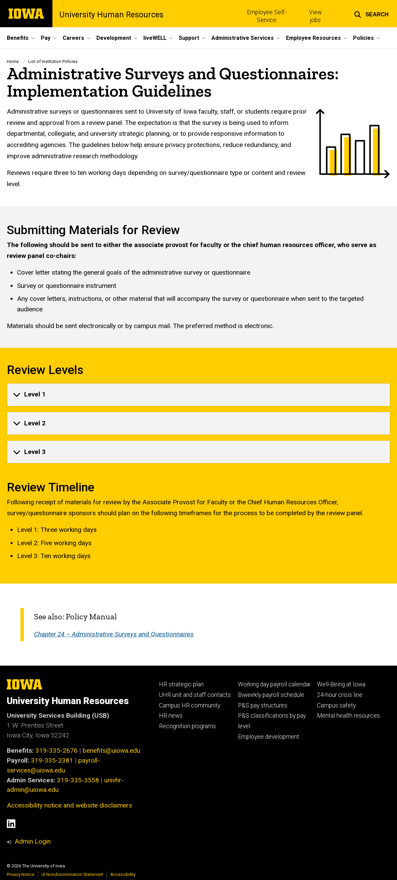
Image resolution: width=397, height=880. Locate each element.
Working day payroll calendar (274, 684)
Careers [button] (73, 38)
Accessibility (123, 874)
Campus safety (336, 705)
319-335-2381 (52, 760)
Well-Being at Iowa (341, 684)
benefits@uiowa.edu (111, 750)
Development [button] (113, 38)
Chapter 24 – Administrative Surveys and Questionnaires (114, 634)
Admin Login (33, 841)
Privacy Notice (20, 874)
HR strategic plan (181, 684)
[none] (198, 394)
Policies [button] (363, 38)
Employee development (268, 736)
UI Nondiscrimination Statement (72, 874)
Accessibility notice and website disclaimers (69, 805)
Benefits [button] (18, 38)
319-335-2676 (56, 750)
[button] (371, 13)
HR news (170, 715)
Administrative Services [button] (242, 38)
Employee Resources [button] (313, 38)
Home (13, 61)
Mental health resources (348, 715)
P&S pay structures (262, 705)
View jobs (315, 16)
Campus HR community (189, 705)
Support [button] (189, 38)
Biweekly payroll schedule (271, 694)
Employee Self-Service (266, 16)
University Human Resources (111, 15)
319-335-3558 (78, 780)
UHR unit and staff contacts (195, 694)
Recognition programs (187, 726)
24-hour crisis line (340, 694)
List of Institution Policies (53, 61)
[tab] (198, 394)
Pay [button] (45, 38)
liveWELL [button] (154, 38)
